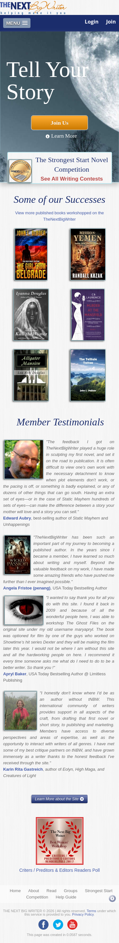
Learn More (61, 136)
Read (51, 890)
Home (15, 890)
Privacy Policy (83, 914)
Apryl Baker (14, 673)
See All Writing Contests (72, 179)
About (33, 890)
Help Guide (66, 897)
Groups (70, 890)
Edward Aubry (17, 518)
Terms (91, 911)
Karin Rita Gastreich (23, 769)
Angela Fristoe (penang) (26, 588)
